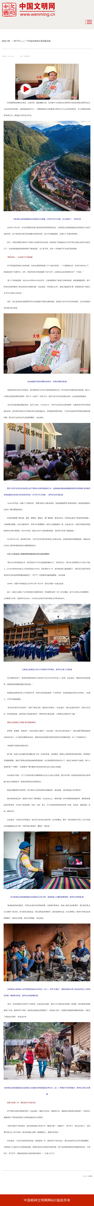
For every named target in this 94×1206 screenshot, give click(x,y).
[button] (25, 89)
